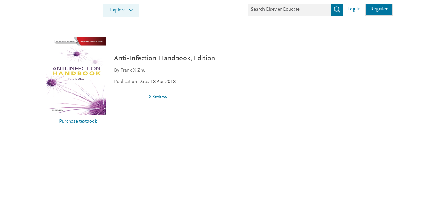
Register (379, 9)
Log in (354, 9)
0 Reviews (160, 97)
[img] (132, 96)
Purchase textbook (78, 121)
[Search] (337, 10)
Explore (118, 10)
